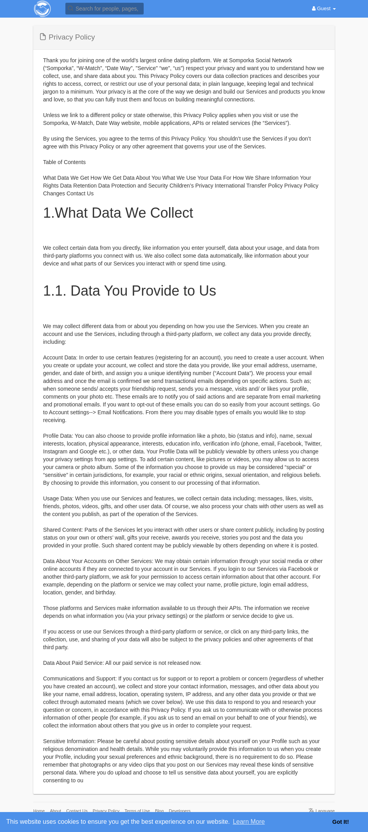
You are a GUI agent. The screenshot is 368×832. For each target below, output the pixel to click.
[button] (104, 8)
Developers (180, 811)
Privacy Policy (106, 811)
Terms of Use (137, 811)
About (55, 811)
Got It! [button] (340, 822)
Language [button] (321, 811)
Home (39, 811)
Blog (159, 811)
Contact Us (76, 811)
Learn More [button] (249, 821)
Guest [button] (324, 8)
